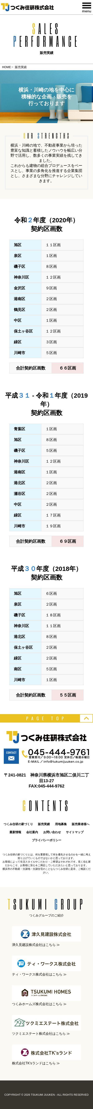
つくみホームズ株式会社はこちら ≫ (46, 995)
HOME (6, 67)
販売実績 (44, 824)
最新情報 (15, 832)
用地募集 (61, 824)
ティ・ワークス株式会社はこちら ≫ (46, 966)
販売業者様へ (80, 824)
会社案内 (32, 832)
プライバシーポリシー (46, 840)
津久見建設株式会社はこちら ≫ (46, 936)
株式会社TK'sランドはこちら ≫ (46, 1054)
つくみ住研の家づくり (18, 824)
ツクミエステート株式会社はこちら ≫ (46, 1025)
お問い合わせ (52, 832)
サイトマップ (75, 832)
